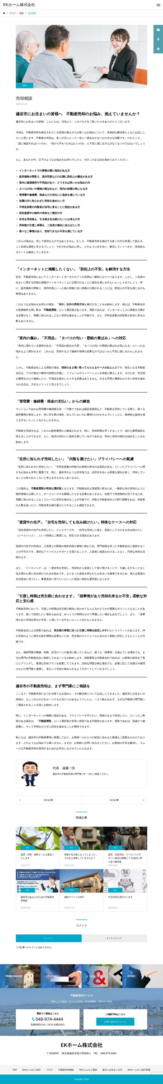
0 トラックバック (114, 938)
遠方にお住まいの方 (112, 1069)
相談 (24, 85)
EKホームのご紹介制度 (139, 1069)
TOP (15, 1069)
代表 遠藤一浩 (64, 768)
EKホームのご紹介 (31, 1069)
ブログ (49, 1069)
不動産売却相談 (66, 1069)
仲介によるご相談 (88, 1069)
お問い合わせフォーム (115, 1021)
